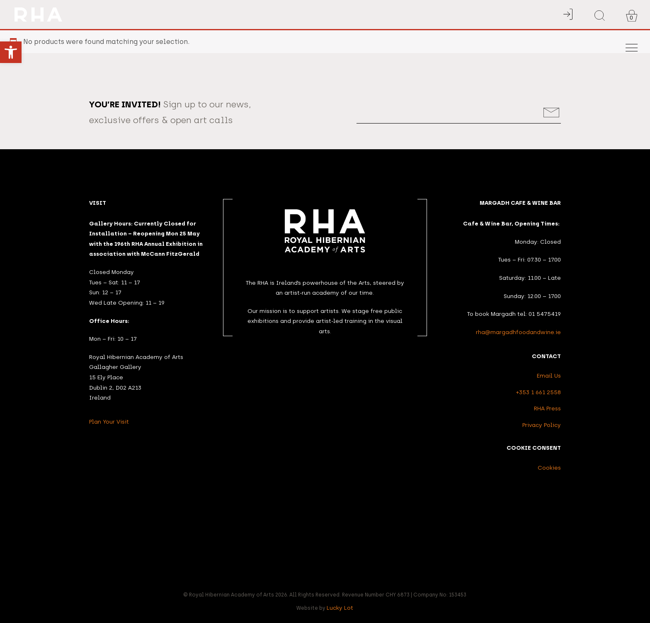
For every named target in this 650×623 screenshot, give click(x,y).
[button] (11, 52)
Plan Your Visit (109, 421)
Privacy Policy (541, 425)
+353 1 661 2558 (538, 392)
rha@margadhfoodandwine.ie (518, 332)
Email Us (549, 375)
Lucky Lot (340, 607)
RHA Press (547, 408)
